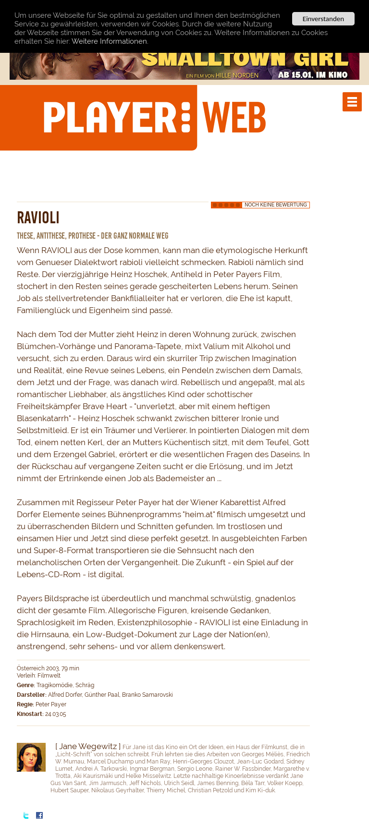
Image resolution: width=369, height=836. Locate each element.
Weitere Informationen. (110, 40)
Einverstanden (323, 18)
